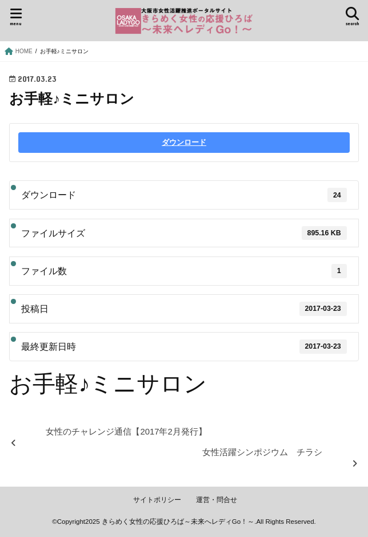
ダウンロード (184, 142)
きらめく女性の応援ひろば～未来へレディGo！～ (178, 521)
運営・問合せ (216, 499)
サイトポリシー (157, 499)
